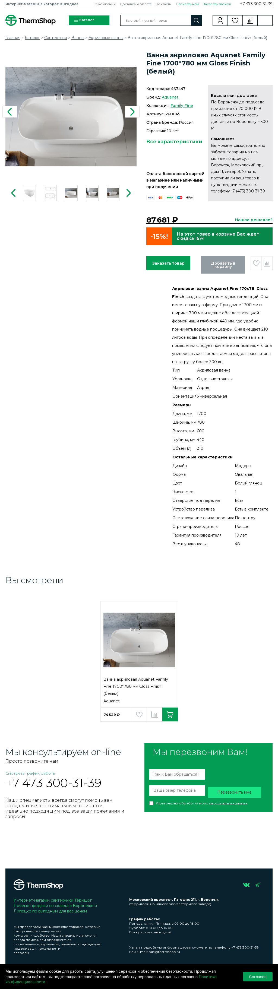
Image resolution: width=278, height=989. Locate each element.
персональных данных (228, 803)
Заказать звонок (217, 4)
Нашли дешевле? (254, 219)
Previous (10, 112)
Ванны (77, 37)
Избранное (235, 20)
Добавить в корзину (223, 265)
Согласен (258, 976)
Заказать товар (168, 263)
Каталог (84, 20)
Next (132, 112)
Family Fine (181, 105)
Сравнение (250, 20)
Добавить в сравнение (267, 263)
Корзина (265, 20)
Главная (12, 37)
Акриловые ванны (106, 37)
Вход (220, 20)
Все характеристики (174, 142)
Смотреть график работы (30, 773)
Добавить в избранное (256, 263)
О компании (105, 4)
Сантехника (55, 37)
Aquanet (170, 97)
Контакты (164, 4)
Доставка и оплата (135, 4)
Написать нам (187, 4)
